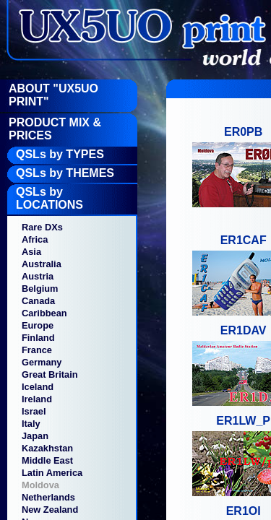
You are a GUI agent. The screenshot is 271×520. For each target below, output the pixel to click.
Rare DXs (42, 227)
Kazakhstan (47, 448)
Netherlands (48, 497)
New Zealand (50, 509)
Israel (34, 411)
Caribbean (44, 313)
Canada (38, 300)
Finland (38, 337)
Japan (35, 435)
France (37, 349)
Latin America (52, 472)
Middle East (47, 460)
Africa (35, 239)
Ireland (37, 399)
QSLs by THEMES (65, 173)
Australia (41, 264)
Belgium (40, 288)
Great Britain (50, 374)
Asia (31, 251)
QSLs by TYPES (60, 154)
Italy (31, 423)
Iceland (37, 386)
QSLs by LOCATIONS (49, 198)
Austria (37, 276)
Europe (37, 325)
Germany (41, 362)
